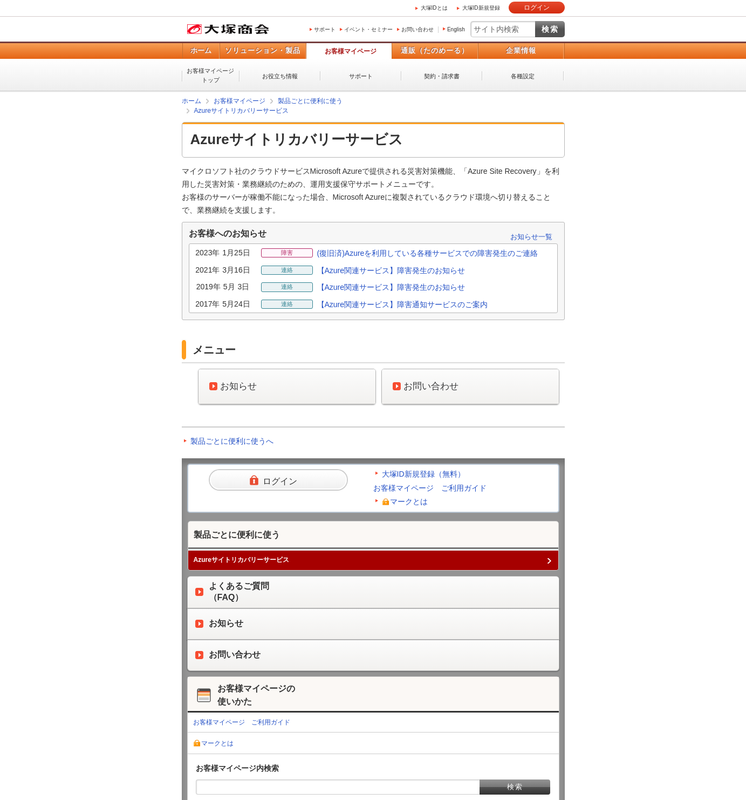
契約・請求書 (442, 76)
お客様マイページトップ (210, 75)
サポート (325, 29)
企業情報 (521, 50)
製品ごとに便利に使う (310, 101)
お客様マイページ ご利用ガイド (430, 488)
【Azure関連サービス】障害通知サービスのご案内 (402, 304)
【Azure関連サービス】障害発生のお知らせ (391, 270)
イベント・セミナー (368, 29)
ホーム (200, 50)
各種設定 (523, 76)
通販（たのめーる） (435, 50)
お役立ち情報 (280, 76)
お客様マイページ (351, 51)
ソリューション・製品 (262, 50)
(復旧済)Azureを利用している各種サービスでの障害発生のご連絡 (427, 253)
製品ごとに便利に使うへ (231, 441)
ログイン (537, 7)
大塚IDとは (434, 8)
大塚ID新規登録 (481, 8)
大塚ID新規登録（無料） (423, 474)
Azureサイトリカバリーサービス (241, 110)
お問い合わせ (417, 29)
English (456, 29)
